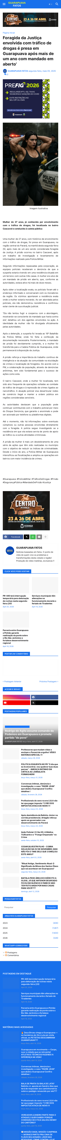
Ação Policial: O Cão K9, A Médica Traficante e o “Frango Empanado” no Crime (39, 834)
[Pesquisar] (24, 907)
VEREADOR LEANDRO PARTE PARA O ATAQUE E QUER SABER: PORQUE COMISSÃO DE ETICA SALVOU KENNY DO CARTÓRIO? (39, 1119)
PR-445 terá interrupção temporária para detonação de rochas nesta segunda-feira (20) (16, 600)
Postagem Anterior (12, 681)
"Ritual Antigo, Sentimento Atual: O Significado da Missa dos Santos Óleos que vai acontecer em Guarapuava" (39, 866)
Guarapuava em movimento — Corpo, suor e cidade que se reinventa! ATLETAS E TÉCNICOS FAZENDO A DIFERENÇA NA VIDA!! (39, 1053)
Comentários (12, 955)
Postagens (11, 952)
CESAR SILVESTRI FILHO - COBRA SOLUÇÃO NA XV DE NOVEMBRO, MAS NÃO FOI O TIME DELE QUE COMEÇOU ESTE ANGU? (39, 850)
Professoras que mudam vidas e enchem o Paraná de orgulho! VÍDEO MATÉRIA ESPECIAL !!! (38, 752)
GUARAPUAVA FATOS (29, 547)
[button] (4, 4)
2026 (30, 938)
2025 (30, 933)
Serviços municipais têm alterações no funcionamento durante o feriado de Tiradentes (44, 600)
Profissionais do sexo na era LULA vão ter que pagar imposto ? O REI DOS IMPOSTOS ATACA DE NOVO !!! (39, 803)
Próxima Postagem (48, 681)
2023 (30, 923)
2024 (30, 928)
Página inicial (9, 33)
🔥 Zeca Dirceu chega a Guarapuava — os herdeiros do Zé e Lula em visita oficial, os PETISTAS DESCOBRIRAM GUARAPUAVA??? (39, 1036)
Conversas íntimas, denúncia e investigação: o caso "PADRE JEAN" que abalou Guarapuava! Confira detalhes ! (38, 787)
